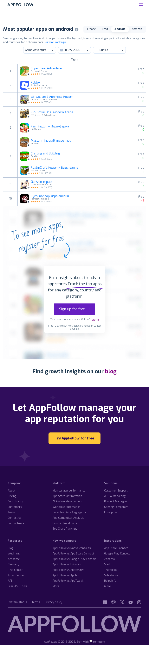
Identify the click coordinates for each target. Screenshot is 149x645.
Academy (14, 559)
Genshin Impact (41, 182)
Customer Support (116, 490)
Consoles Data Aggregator (69, 512)
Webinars (14, 553)
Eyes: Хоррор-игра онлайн (50, 196)
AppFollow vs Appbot (66, 575)
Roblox (35, 82)
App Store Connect (116, 548)
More (56, 586)
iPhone (91, 29)
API (10, 581)
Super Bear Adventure (46, 68)
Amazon (137, 29)
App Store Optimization (67, 496)
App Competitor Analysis (68, 518)
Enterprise (111, 512)
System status (17, 602)
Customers (15, 507)
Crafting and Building (45, 153)
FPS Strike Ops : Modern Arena (52, 112)
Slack (107, 564)
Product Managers (116, 501)
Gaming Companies (116, 507)
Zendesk (109, 559)
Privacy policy (53, 602)
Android (120, 29)
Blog (10, 548)
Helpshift (110, 581)
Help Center (15, 570)
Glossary (13, 564)
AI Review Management (67, 501)
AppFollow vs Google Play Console (74, 559)
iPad (105, 29)
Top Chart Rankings (65, 529)
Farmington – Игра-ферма (50, 126)
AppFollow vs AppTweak (68, 581)
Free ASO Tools (17, 586)
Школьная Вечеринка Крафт (52, 96)
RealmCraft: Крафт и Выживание (54, 167)
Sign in (95, 319)
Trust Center (16, 575)
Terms (36, 602)
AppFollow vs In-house (67, 564)
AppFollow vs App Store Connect (73, 553)
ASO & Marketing (115, 496)
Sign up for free (74, 309)
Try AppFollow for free (74, 438)
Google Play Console (117, 553)
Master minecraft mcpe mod (51, 140)
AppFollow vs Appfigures (68, 570)
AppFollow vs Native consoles (72, 548)
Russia (109, 50)
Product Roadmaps (65, 523)
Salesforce (111, 575)
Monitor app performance (69, 490)
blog (111, 371)
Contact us (15, 518)
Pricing (12, 496)
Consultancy (15, 501)
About (11, 490)
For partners (16, 523)
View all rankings (55, 42)
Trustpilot (110, 570)
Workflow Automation (67, 507)
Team (11, 512)
